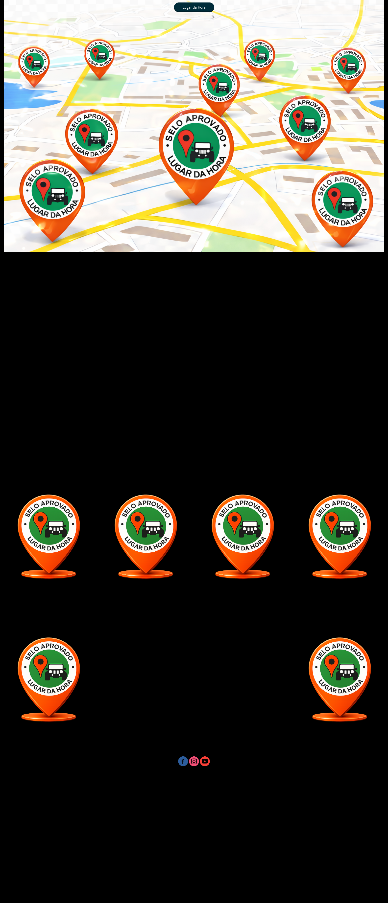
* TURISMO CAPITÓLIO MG (332, 810)
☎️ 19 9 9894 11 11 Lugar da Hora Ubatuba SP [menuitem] (94, 778)
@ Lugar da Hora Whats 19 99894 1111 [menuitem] (280, 821)
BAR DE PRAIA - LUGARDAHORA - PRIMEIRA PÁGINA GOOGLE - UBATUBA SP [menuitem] (132, 874)
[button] (194, 7)
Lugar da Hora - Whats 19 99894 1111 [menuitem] (258, 789)
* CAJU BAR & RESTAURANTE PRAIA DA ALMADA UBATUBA (278, 778)
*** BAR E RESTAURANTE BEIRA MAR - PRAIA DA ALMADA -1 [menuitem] (310, 853)
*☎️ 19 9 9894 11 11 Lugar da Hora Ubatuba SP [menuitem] (178, 778)
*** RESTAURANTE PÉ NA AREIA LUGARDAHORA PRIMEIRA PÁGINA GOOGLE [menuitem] (253, 863)
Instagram (269, 831)
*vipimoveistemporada (357, 884)
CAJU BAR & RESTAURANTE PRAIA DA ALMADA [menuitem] (66, 853)
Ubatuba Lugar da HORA (194, 895)
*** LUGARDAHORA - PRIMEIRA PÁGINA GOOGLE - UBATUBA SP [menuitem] (268, 874)
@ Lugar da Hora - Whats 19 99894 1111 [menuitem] (74, 831)
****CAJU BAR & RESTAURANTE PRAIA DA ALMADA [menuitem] (90, 842)
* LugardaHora (149, 884)
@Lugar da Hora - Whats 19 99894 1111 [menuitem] (187, 789)
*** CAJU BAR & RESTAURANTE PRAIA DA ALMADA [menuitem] (298, 842)
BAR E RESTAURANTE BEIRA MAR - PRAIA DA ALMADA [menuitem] (194, 842)
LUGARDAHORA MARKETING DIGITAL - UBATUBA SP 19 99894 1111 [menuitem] (88, 789)
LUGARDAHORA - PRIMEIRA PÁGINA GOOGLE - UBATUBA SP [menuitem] (120, 863)
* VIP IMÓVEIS (333, 821)
